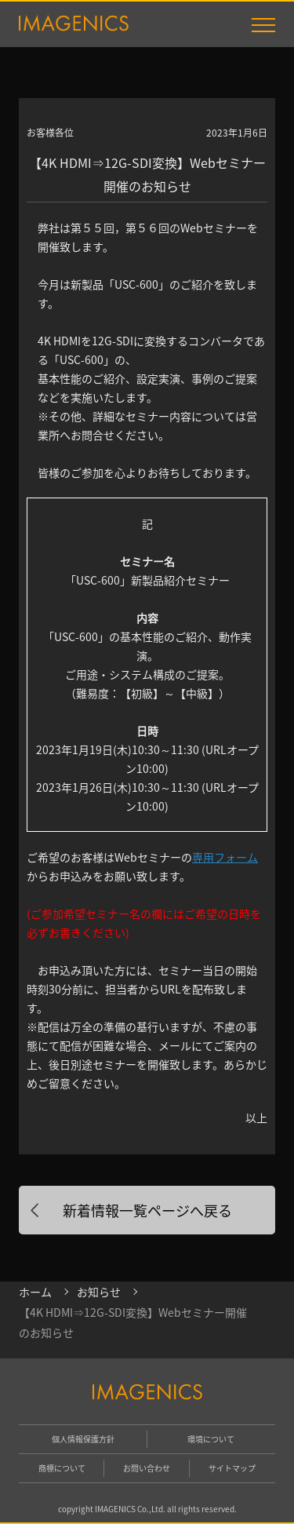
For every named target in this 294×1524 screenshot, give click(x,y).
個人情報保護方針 (83, 1439)
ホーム (35, 1292)
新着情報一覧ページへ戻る (147, 1210)
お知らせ (99, 1292)
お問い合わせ (146, 1468)
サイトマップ (232, 1468)
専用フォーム (225, 857)
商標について (61, 1468)
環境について (210, 1439)
